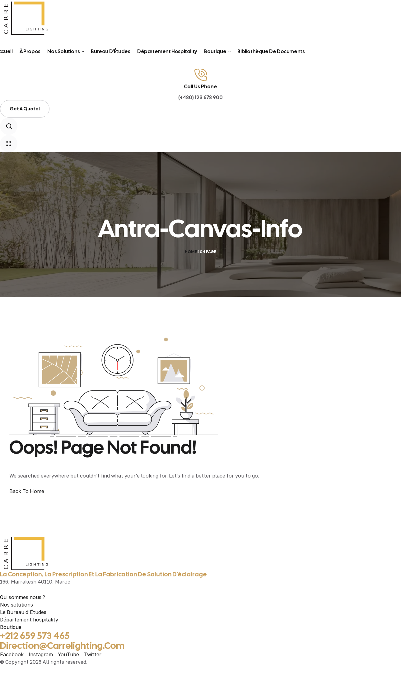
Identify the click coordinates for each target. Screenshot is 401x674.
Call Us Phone (200, 86)
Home (191, 251)
